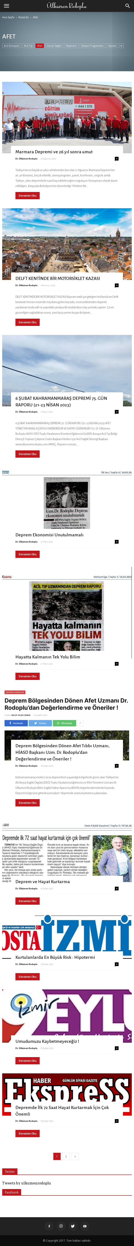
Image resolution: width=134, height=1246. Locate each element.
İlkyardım (71, 45)
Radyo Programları (93, 45)
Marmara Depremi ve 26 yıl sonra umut (54, 151)
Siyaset (112, 45)
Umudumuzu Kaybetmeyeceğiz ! (47, 1041)
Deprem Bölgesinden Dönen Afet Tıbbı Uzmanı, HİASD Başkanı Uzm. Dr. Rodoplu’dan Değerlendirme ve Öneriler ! (62, 752)
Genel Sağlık (54, 45)
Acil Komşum (11, 45)
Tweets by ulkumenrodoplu (26, 1183)
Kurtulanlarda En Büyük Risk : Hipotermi (55, 957)
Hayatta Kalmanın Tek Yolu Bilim (47, 656)
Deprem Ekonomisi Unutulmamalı (49, 534)
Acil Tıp (28, 45)
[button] (128, 6)
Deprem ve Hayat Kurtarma (42, 881)
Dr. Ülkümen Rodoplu (26, 158)
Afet (39, 45)
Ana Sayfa (8, 17)
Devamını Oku (27, 195)
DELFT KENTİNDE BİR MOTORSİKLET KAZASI (57, 278)
